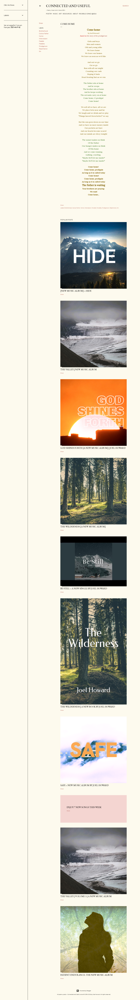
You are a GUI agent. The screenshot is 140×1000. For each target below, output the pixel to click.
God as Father (44, 33)
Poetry (49, 14)
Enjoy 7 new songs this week (84, 807)
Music (55, 14)
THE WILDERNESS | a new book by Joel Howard (87, 706)
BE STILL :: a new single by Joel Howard (83, 588)
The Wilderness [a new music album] (83, 526)
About (75, 14)
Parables (42, 44)
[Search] (126, 6)
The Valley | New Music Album (78, 369)
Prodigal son (43, 46)
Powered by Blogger (84, 991)
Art (60, 14)
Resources (67, 14)
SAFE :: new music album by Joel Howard (84, 785)
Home (41, 36)
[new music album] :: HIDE (75, 290)
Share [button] (41, 23)
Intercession (43, 39)
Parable (41, 41)
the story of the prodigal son (97, 36)
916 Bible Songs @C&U (87, 14)
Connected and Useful (68, 6)
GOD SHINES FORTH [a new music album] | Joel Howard (93, 447)
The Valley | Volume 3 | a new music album (86, 896)
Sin (40, 51)
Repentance (43, 49)
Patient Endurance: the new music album (86, 974)
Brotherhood (43, 31)
